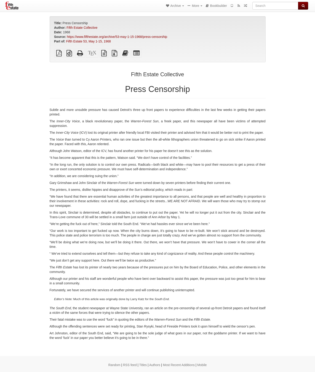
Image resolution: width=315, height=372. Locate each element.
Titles (143, 365)
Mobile (202, 365)
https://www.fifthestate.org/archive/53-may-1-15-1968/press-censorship (117, 37)
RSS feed (130, 365)
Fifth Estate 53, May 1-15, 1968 (88, 41)
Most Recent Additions (179, 365)
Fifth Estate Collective (82, 27)
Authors (154, 365)
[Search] (275, 6)
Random (114, 365)
